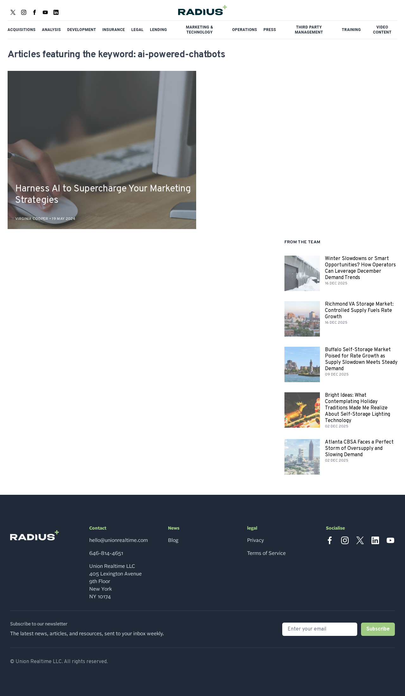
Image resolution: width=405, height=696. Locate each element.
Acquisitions (22, 30)
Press (270, 30)
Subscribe (377, 629)
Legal (137, 30)
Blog (173, 540)
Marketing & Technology (199, 29)
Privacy (255, 540)
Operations (244, 30)
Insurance (113, 30)
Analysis (51, 30)
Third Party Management (309, 29)
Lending (158, 30)
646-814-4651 (106, 553)
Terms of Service (266, 553)
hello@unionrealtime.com (118, 540)
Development (81, 30)
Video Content (382, 29)
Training (351, 30)
